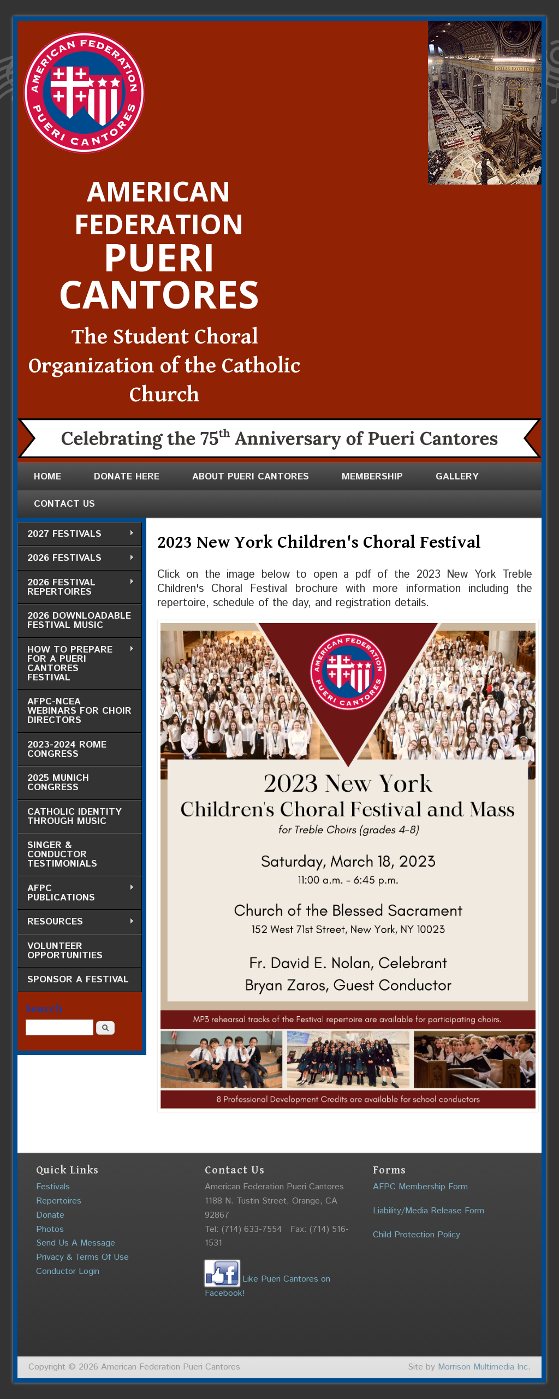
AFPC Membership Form (420, 1187)
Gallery (457, 476)
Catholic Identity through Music (74, 816)
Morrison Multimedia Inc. (484, 1367)
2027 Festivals (75, 534)
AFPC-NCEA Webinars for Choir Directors (79, 711)
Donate (50, 1215)
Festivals (53, 1187)
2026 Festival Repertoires (75, 587)
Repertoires (58, 1201)
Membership (372, 476)
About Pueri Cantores (250, 476)
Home (47, 476)
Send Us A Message (75, 1243)
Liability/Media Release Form (428, 1211)
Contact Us (64, 504)
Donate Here (126, 476)
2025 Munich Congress (58, 783)
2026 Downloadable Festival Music (79, 620)
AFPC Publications (75, 893)
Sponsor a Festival (78, 979)
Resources (75, 922)
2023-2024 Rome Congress (66, 749)
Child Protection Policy (416, 1235)
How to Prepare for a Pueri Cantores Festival (75, 663)
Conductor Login (67, 1271)
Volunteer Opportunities (65, 951)
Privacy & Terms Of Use (82, 1257)
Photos (50, 1229)
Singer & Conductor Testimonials (62, 854)
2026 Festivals (75, 558)
